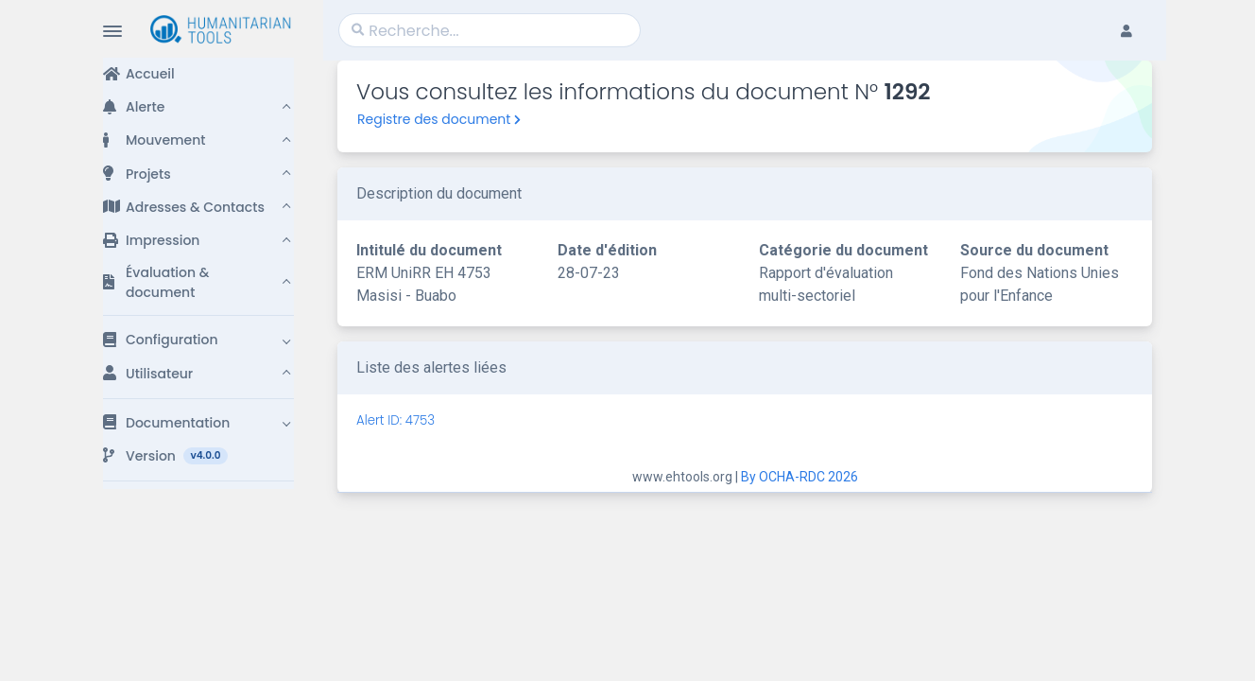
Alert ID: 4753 (395, 420)
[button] (198, 107)
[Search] (489, 30)
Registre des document (439, 119)
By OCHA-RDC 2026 (799, 476)
